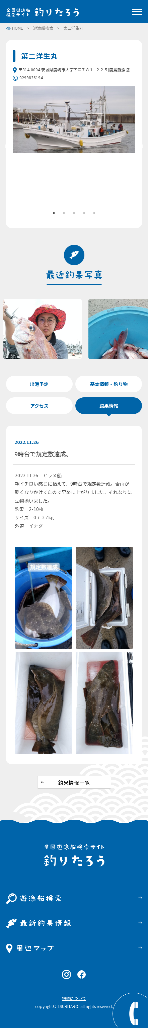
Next (140, 146)
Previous (7, 146)
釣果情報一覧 (74, 782)
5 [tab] (94, 213)
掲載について (74, 998)
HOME (17, 28)
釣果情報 (108, 405)
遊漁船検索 (43, 28)
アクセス (39, 405)
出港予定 (39, 384)
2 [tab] (64, 213)
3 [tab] (74, 213)
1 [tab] (54, 213)
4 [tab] (84, 213)
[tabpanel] (74, 119)
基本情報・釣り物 (109, 384)
